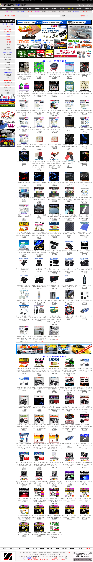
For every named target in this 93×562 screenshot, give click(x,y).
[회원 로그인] (45, 11)
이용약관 (65, 556)
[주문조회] (68, 11)
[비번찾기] (54, 11)
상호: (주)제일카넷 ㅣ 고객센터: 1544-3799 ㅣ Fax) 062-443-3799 (44, 554)
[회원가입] (61, 11)
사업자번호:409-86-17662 (26, 556)
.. (65, 553)
